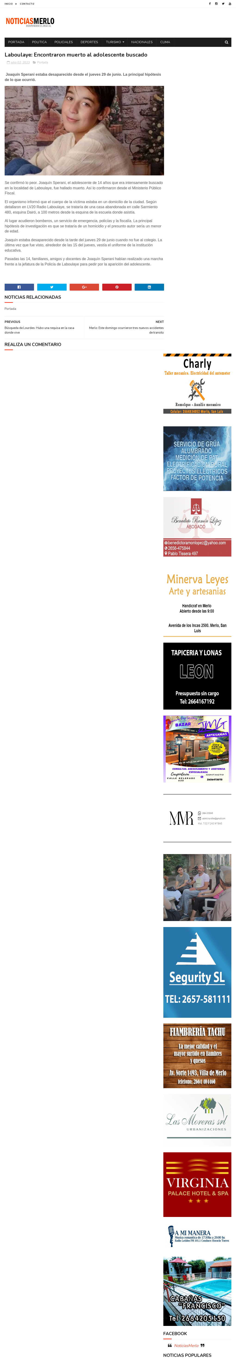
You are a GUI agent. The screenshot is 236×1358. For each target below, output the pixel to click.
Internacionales (204, 1211)
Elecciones (195, 1194)
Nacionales (142, 42)
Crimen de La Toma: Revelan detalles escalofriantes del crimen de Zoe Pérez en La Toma (196, 1102)
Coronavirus (175, 1178)
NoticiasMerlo (186, 1042)
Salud (217, 1243)
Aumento (195, 1170)
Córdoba (214, 1170)
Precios (202, 1235)
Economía (212, 1186)
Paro (206, 1219)
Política (210, 1227)
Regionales (199, 1243)
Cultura (221, 1178)
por (168, 1235)
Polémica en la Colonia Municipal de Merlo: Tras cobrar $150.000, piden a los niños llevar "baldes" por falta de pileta (196, 1073)
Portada (16, 42)
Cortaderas (200, 1178)
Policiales (64, 42)
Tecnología (196, 1251)
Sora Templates (32, 1352)
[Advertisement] (41, 1313)
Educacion (173, 1194)
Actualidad (174, 1170)
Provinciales (175, 1243)
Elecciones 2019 (177, 1202)
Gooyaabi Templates (82, 1352)
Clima (165, 42)
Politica (39, 42)
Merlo (170, 1219)
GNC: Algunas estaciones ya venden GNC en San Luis (208, 1126)
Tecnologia (174, 1251)
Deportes (89, 42)
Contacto (27, 4)
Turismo (113, 42)
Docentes (193, 1186)
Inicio (9, 4)
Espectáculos (176, 1211)
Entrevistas (203, 1202)
